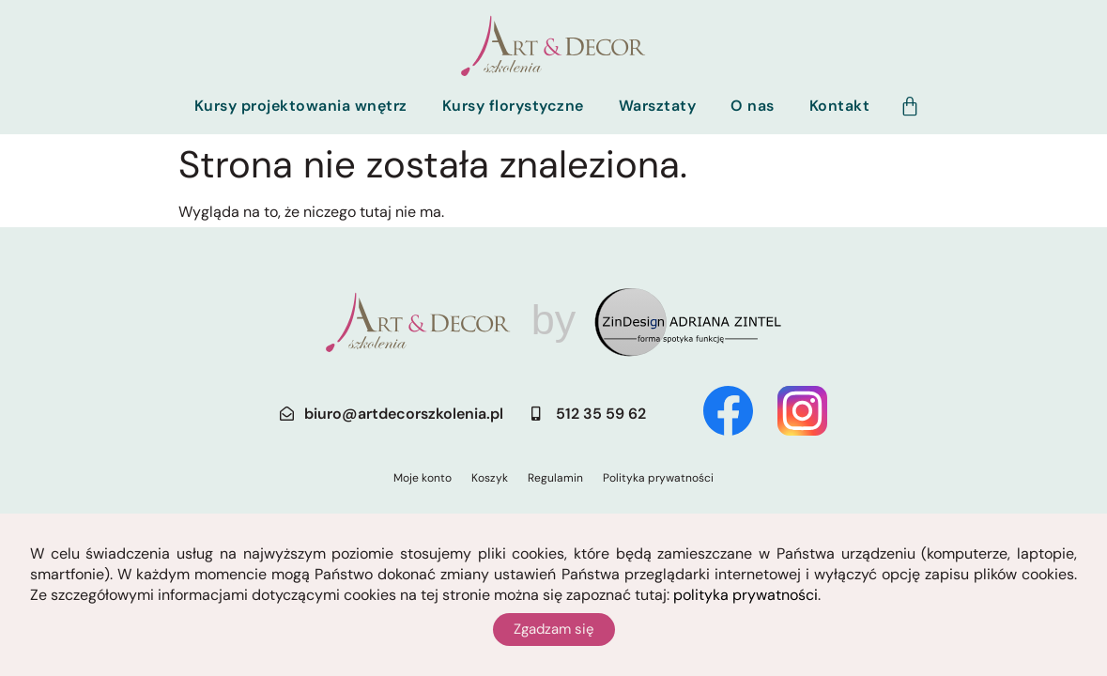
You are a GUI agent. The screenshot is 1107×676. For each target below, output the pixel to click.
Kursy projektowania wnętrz (300, 105)
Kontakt (839, 105)
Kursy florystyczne (513, 105)
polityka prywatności (745, 595)
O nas (752, 105)
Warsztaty (658, 105)
